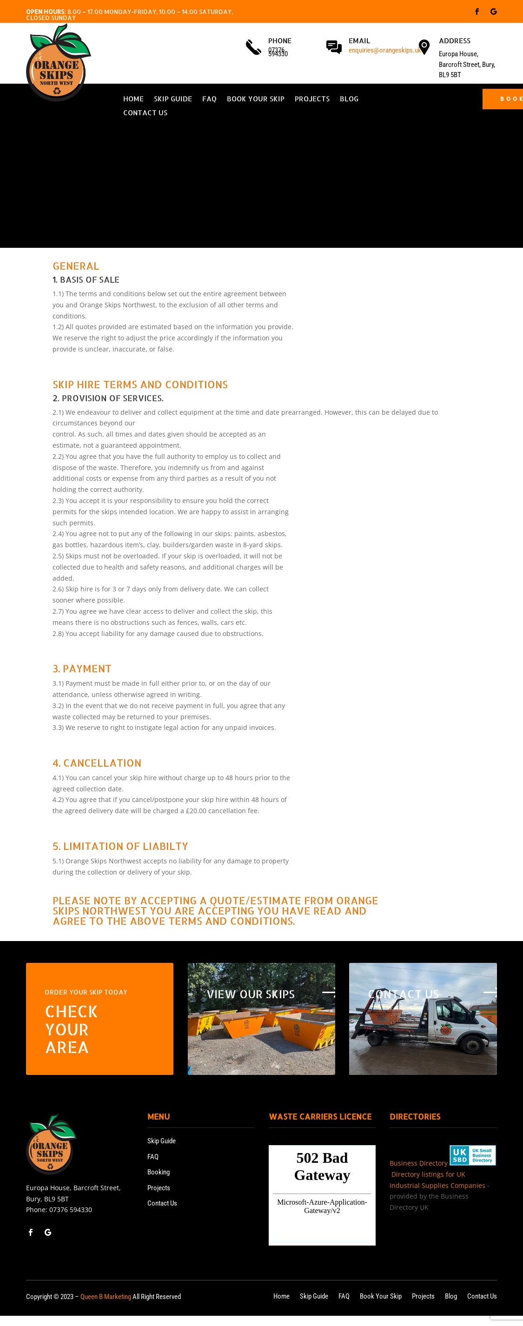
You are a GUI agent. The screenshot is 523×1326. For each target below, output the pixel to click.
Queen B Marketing (105, 1297)
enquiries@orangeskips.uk (385, 50)
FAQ (209, 99)
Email (360, 40)
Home (133, 99)
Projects (312, 99)
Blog (349, 99)
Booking (158, 1172)
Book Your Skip (256, 99)
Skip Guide (173, 99)
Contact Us (145, 113)
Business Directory (419, 1163)
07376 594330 (70, 1209)
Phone (279, 40)
